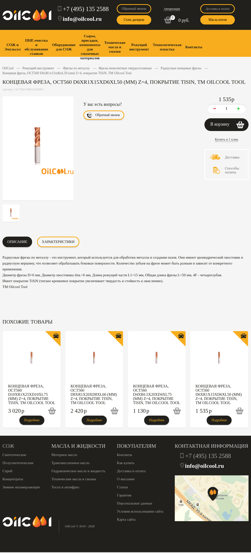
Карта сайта (126, 519)
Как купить (126, 463)
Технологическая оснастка (167, 47)
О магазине (126, 479)
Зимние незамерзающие (21, 487)
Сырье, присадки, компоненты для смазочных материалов (89, 47)
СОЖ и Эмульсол (12, 47)
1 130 (141, 411)
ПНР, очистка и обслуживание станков (36, 47)
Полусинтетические (18, 463)
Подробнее (31, 420)
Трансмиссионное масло (70, 463)
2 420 (79, 411)
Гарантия (124, 495)
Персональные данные (134, 503)
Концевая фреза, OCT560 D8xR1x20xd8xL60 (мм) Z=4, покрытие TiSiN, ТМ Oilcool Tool (94, 394)
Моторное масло (64, 455)
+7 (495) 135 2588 (86, 9)
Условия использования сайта (140, 511)
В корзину (219, 124)
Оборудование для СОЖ (63, 47)
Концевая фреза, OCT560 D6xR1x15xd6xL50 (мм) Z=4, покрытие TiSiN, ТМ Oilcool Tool (218, 394)
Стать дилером (134, 20)
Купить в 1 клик (226, 139)
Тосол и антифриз (65, 487)
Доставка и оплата (217, 9)
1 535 (203, 411)
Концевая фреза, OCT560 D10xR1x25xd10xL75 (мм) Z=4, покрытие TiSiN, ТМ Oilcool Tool (31, 394)
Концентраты (12, 479)
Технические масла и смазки (114, 47)
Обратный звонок (134, 9)
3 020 (16, 411)
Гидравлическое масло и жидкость (78, 471)
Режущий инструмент (139, 47)
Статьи (122, 487)
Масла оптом (217, 20)
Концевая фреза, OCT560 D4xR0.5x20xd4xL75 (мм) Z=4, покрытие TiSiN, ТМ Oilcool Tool (156, 394)
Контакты (193, 47)
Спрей (7, 471)
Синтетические (14, 455)
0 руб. (183, 20)
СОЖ (8, 446)
